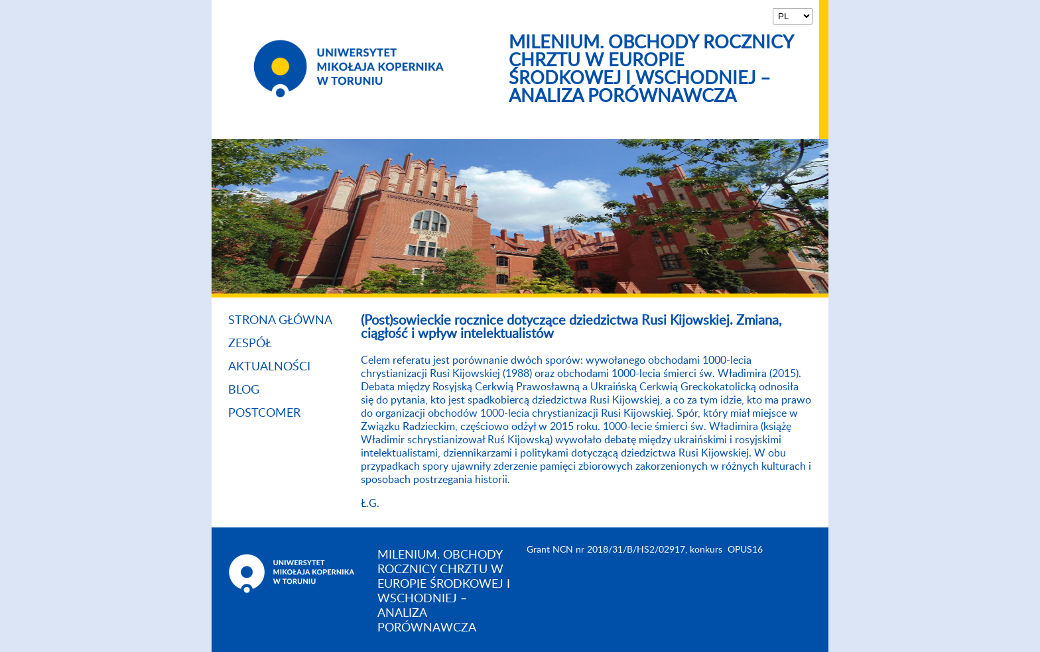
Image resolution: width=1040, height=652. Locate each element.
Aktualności (269, 367)
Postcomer (264, 413)
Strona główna (280, 321)
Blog (243, 390)
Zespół (250, 344)
